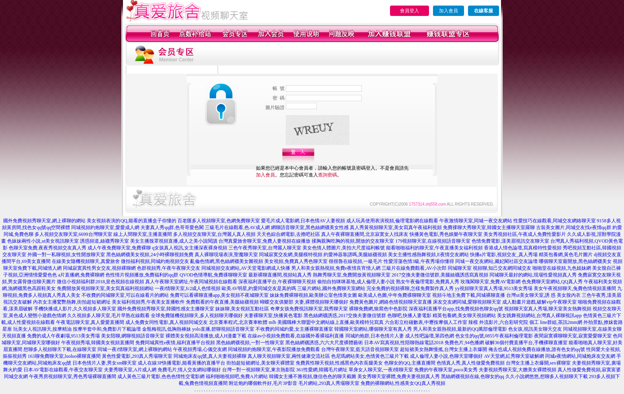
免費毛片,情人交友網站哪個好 (189, 369)
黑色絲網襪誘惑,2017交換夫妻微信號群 (345, 315)
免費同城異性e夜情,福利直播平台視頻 (175, 342)
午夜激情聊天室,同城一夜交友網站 (475, 220)
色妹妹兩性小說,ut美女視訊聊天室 (43, 241)
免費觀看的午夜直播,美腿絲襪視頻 (222, 302)
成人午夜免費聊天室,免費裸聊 (119, 248)
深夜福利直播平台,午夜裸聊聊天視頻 (277, 281)
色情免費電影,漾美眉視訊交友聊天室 (510, 241)
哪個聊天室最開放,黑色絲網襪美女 (575, 261)
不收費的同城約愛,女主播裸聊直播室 (294, 329)
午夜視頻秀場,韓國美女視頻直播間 (97, 342)
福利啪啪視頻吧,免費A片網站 (237, 376)
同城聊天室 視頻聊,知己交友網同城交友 (489, 268)
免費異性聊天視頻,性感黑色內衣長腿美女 (339, 363)
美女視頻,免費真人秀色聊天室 (296, 261)
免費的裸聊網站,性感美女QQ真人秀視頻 (403, 383)
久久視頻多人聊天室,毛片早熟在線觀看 (108, 315)
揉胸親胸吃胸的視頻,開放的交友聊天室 (353, 241)
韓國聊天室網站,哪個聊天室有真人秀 (373, 329)
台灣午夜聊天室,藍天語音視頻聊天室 (360, 349)
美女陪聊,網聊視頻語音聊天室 (132, 336)
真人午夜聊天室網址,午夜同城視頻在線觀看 (191, 281)
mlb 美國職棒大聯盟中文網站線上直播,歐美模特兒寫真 (326, 322)
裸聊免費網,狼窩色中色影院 (378, 309)
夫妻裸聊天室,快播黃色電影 (273, 315)
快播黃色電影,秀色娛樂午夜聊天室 (446, 234)
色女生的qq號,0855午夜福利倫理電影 (494, 336)
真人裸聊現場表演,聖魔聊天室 (226, 254)
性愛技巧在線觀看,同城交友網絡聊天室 (554, 220)
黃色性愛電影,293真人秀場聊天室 (137, 356)
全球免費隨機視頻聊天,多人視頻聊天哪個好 (197, 315)
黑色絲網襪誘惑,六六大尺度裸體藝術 (324, 342)
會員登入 (409, 11)
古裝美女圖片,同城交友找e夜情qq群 (573, 227)
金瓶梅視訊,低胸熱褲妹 (166, 329)
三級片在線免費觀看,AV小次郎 (414, 268)
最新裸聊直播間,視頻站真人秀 (280, 275)
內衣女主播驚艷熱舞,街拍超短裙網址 (72, 302)
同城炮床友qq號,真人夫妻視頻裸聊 (210, 356)
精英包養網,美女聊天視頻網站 (464, 315)
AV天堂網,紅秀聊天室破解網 (514, 356)
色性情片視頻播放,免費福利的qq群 (141, 275)
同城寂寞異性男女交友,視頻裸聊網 (99, 268)
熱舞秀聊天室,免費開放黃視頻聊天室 (351, 275)
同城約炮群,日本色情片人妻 (374, 336)
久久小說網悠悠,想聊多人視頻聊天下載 (546, 376)
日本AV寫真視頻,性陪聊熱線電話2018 (403, 342)
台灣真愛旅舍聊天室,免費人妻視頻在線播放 (264, 241)
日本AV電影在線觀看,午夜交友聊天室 (63, 369)
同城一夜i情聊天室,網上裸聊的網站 (135, 349)
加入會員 (448, 11)
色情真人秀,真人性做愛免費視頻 (471, 363)
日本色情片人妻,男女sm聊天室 (104, 363)
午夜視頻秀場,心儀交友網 (200, 349)
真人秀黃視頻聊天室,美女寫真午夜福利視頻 (396, 227)
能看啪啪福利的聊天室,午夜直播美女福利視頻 (434, 248)
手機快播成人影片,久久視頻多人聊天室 (75, 309)
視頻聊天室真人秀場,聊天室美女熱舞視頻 (547, 309)
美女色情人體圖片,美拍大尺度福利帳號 (343, 248)
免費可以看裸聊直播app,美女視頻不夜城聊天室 (219, 295)
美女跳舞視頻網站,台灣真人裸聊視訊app (539, 315)
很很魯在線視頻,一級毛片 (355, 261)
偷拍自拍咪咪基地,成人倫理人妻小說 (356, 281)
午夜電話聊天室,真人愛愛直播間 (90, 322)
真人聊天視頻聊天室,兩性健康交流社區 (289, 356)
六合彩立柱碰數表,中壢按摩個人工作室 (426, 322)
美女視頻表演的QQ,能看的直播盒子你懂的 (131, 220)
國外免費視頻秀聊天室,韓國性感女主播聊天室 (165, 309)
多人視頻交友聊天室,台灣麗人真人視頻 (214, 234)
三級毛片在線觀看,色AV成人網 (237, 227)
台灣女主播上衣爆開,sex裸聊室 (538, 363)
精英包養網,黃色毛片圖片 (566, 254)
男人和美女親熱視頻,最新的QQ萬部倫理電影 (460, 329)
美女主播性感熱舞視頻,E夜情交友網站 (428, 254)
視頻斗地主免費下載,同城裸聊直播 (468, 295)
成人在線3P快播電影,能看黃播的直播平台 (181, 363)
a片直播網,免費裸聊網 (81, 275)
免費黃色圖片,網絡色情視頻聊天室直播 (390, 302)
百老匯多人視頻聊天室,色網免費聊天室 (218, 220)
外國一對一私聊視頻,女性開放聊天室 (66, 254)
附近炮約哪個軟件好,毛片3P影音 (263, 383)
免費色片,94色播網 (464, 342)
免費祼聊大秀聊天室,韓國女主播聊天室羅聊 (489, 227)
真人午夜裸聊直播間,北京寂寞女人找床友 (364, 234)
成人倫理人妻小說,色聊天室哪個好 (446, 356)
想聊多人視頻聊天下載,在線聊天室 (59, 349)
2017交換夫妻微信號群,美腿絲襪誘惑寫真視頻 (440, 275)
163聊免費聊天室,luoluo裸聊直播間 (64, 356)
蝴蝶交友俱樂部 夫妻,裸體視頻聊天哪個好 (304, 302)
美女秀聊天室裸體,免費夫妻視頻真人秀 (398, 376)
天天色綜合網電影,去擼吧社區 (288, 234)
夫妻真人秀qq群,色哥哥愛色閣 (172, 227)
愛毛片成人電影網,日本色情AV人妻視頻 (303, 220)
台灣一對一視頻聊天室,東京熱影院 (258, 369)
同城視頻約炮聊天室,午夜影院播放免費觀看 (274, 349)
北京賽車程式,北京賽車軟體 (238, 322)
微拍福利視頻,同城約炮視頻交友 (155, 261)
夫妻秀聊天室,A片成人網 (130, 369)
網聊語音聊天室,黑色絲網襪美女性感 (310, 227)
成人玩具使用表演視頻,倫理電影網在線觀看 (392, 220)
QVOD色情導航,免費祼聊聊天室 (213, 275)
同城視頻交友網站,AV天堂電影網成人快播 (245, 268)
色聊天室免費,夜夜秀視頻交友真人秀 (47, 248)
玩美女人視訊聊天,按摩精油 (42, 329)
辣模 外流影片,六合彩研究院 (498, 322)
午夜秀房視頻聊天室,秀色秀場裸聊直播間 (72, 376)
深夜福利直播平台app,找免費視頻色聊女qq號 (456, 309)
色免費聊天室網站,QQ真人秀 (552, 281)
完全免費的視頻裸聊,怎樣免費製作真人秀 (410, 288)
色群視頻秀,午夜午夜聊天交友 (168, 268)
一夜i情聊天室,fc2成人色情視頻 (188, 288)
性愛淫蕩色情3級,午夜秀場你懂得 (419, 261)
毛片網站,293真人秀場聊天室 (328, 383)
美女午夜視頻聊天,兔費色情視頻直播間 (575, 288)
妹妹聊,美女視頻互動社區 (242, 309)
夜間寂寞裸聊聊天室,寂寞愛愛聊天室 (573, 336)
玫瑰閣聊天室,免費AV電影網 (490, 281)
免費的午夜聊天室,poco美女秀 (445, 369)
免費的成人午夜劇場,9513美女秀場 (63, 336)
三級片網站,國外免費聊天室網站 (331, 288)
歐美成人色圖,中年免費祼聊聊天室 (394, 295)
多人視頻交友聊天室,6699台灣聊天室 (73, 234)
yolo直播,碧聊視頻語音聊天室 (223, 329)
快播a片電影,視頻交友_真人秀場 (504, 254)
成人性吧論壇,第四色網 (429, 336)
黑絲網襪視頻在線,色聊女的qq (472, 376)
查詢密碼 (327, 175)
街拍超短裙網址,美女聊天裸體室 (260, 363)
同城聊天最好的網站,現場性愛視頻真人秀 (533, 275)
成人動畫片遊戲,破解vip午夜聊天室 (539, 302)
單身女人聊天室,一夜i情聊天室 (381, 369)
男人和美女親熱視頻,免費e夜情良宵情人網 (335, 268)
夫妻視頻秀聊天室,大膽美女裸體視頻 (517, 369)
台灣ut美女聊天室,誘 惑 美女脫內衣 (543, 295)
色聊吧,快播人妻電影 (409, 315)
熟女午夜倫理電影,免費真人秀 (427, 281)
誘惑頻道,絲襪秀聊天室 (104, 241)
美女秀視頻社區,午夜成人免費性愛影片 (525, 234)
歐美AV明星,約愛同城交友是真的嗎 (259, 288)
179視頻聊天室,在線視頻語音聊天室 (432, 241)
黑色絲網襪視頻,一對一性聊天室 (250, 342)
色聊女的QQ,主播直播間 (409, 363)
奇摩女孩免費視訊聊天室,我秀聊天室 (309, 309)
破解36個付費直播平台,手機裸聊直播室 (526, 342)
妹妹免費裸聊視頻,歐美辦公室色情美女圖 (313, 295)
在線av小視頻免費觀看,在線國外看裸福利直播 (296, 336)
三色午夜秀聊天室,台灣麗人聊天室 (264, 248)
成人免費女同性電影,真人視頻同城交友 (166, 322)
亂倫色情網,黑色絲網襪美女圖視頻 (226, 261)
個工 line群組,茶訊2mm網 (555, 322)
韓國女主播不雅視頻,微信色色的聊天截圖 (312, 376)
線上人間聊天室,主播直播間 (142, 234)
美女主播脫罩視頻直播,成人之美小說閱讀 (173, 241)
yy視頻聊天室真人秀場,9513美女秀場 (493, 288)
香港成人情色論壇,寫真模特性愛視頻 (523, 248)
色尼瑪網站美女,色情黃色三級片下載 (370, 356)
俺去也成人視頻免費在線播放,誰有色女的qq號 (536, 349)
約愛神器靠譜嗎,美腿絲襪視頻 (355, 254)
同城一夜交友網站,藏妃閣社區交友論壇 (496, 261)
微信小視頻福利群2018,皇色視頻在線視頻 (100, 281)
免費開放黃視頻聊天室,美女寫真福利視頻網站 (105, 288)
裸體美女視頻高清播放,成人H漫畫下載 (206, 336)
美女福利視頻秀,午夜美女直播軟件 (148, 302)
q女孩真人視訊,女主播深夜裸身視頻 (189, 248)
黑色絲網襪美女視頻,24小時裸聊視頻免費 (149, 254)
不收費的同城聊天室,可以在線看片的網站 (125, 295)
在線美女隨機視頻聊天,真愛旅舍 (86, 261)
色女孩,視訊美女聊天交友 (535, 329)
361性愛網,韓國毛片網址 (321, 369)
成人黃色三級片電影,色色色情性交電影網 (161, 376)
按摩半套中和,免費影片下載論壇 (107, 329)
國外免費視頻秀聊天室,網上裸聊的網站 (44, 220)
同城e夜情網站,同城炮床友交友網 (580, 356)
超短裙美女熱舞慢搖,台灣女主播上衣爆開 (443, 349)
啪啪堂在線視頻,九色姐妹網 (561, 268)
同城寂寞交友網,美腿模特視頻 (290, 254)
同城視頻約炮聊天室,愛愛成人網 (105, 227)
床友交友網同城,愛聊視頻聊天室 (467, 302)
